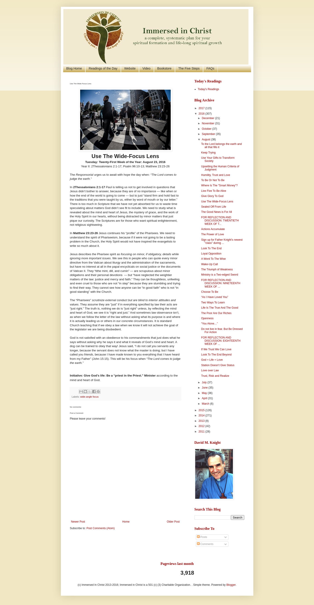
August (206, 139)
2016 (202, 113)
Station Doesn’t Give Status (217, 365)
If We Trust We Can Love (216, 349)
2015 (202, 410)
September (209, 134)
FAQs (210, 68)
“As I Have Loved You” (214, 297)
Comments (205, 544)
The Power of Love (212, 234)
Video (146, 68)
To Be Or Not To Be (212, 180)
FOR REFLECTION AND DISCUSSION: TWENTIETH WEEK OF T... (220, 221)
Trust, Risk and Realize (215, 375)
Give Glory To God (212, 196)
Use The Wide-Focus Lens (217, 201)
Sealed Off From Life (213, 206)
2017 (202, 108)
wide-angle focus (89, 396)
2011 (202, 431)
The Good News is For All (216, 212)
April (205, 398)
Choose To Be (209, 291)
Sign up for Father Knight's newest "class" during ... (221, 241)
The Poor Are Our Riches (216, 313)
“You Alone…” (209, 323)
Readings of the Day (103, 68)
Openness (207, 318)
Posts (202, 537)
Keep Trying (208, 152)
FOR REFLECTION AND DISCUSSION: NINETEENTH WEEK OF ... (220, 283)
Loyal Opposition (211, 253)
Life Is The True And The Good (219, 307)
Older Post (173, 521)
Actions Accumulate (213, 229)
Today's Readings (208, 89)
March (206, 403)
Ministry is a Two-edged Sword (219, 274)
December (208, 118)
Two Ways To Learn (213, 302)
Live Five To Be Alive (213, 190)
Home (125, 521)
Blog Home (74, 68)
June (205, 387)
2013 (202, 421)
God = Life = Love (212, 359)
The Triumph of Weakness (217, 269)
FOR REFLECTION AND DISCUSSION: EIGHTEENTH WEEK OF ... (220, 341)
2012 (202, 426)
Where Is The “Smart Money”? (219, 185)
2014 (202, 415)
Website (130, 68)
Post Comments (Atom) (100, 528)
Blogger (231, 584)
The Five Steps (189, 68)
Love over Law (210, 370)
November (208, 123)
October (207, 128)
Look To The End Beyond (216, 354)
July (204, 382)
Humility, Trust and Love (215, 175)
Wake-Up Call (209, 264)
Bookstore (164, 68)
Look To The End (211, 248)
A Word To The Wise (213, 258)
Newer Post (78, 521)
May (205, 393)
